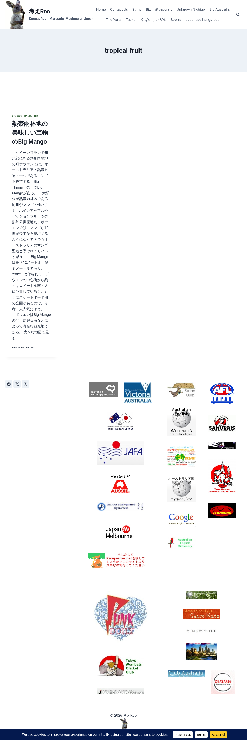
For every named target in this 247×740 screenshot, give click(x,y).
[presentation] (31, 89)
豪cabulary (163, 9)
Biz (148, 9)
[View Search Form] (238, 15)
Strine (136, 9)
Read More (23, 347)
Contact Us (119, 9)
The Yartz (113, 19)
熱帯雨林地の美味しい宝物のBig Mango (30, 132)
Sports (176, 19)
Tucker (131, 19)
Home (101, 9)
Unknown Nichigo (191, 9)
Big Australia (219, 9)
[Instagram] (25, 384)
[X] (17, 384)
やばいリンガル (153, 19)
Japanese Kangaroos (203, 19)
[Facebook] (8, 384)
